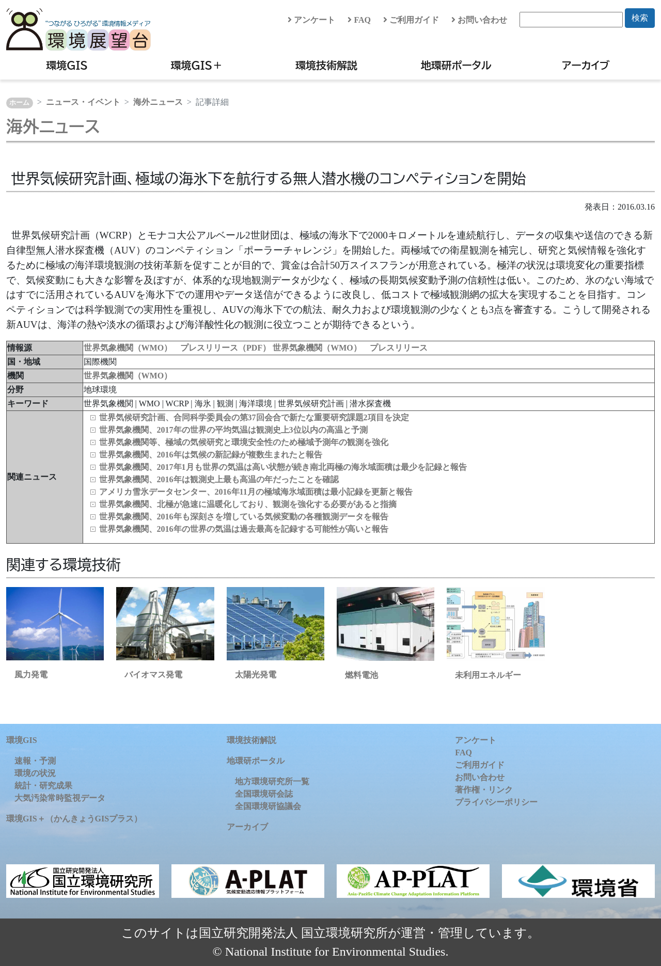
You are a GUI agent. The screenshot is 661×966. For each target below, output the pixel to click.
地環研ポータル (456, 65)
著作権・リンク (484, 789)
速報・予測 (35, 760)
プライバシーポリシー (496, 802)
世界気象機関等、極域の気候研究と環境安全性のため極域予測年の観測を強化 (243, 442)
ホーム (19, 102)
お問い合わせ (479, 19)
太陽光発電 (255, 674)
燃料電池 (361, 675)
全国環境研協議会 (268, 806)
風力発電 (31, 674)
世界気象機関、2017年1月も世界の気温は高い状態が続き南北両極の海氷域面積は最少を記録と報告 (283, 467)
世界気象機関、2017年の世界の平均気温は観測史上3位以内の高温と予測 (233, 429)
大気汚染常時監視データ (59, 798)
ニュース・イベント (83, 102)
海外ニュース (158, 102)
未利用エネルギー (488, 675)
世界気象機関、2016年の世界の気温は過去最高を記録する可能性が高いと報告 (243, 529)
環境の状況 (35, 773)
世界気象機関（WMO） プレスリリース (350, 347)
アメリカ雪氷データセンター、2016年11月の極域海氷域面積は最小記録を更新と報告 (256, 491)
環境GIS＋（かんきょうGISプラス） (74, 818)
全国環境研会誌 (264, 793)
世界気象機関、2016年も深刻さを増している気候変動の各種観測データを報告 (243, 516)
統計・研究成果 (43, 785)
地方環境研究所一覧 (272, 781)
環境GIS (67, 65)
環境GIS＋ (197, 65)
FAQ (359, 19)
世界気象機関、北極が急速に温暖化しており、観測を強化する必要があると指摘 (248, 504)
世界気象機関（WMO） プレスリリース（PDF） (178, 347)
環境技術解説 (326, 65)
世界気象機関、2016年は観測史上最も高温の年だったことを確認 (219, 479)
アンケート (311, 19)
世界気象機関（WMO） (128, 375)
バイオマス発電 (153, 674)
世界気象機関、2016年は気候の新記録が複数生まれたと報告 (210, 454)
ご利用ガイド (411, 19)
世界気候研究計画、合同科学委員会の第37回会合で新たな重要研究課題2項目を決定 (254, 417)
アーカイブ (585, 65)
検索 (640, 17)
